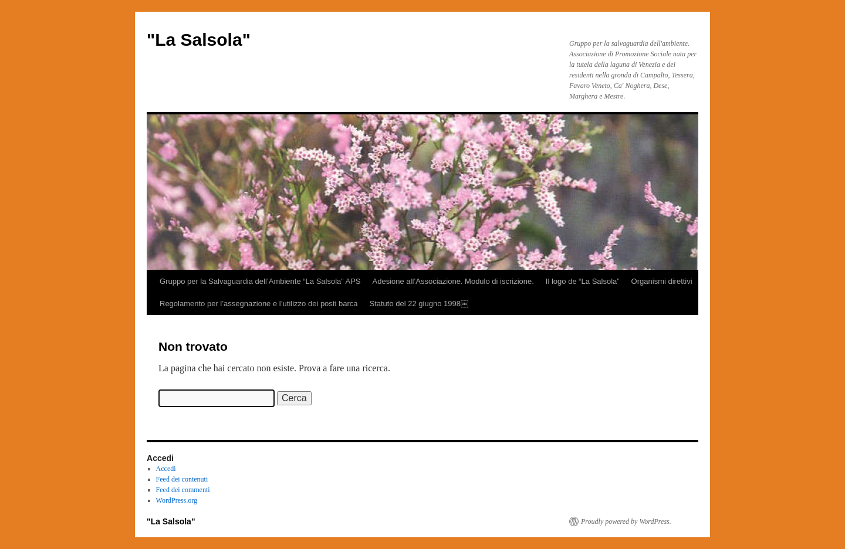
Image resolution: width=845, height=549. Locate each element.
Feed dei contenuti (182, 479)
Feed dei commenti (183, 490)
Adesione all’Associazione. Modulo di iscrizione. (453, 281)
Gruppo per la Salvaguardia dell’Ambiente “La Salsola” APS (260, 281)
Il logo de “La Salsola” (583, 281)
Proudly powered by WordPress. (626, 521)
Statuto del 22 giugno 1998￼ (418, 303)
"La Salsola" (199, 39)
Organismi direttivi (661, 281)
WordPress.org (176, 500)
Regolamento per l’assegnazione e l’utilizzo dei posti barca (258, 303)
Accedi (166, 469)
